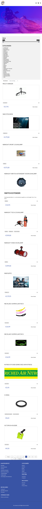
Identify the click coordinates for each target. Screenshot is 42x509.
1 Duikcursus (5, 47)
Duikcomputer (6, 56)
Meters (4, 66)
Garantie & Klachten (4, 470)
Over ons (23, 482)
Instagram (24, 477)
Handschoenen (6, 60)
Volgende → (20, 458)
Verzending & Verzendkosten (6, 476)
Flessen (23, 469)
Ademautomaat (6, 49)
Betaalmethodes (4, 467)
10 (29, 456)
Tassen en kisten (6, 73)
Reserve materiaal (6, 70)
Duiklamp (5, 57)
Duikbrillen (5, 55)
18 (15, 458)
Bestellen (2, 465)
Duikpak (5, 58)
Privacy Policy (24, 485)
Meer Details (35, 106)
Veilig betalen (3, 474)
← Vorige (8, 456)
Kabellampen (5, 62)
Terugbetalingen (4, 473)
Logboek (5, 63)
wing (4, 76)
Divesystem (5, 51)
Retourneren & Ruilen (5, 471)
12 (35, 456)
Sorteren (5, 80)
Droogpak (5, 52)
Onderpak (5, 69)
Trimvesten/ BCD (6, 75)
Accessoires (5, 48)
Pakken (23, 465)
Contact (23, 484)
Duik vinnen (5, 53)
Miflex (4, 67)
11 (32, 456)
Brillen (23, 468)
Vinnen (23, 471)
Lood (4, 64)
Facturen (2, 468)
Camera (4, 50)
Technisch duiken (6, 74)
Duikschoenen (6, 59)
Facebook (24, 476)
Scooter (4, 71)
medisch (5, 65)
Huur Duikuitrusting (7, 61)
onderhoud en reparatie (7, 68)
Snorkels (5, 72)
